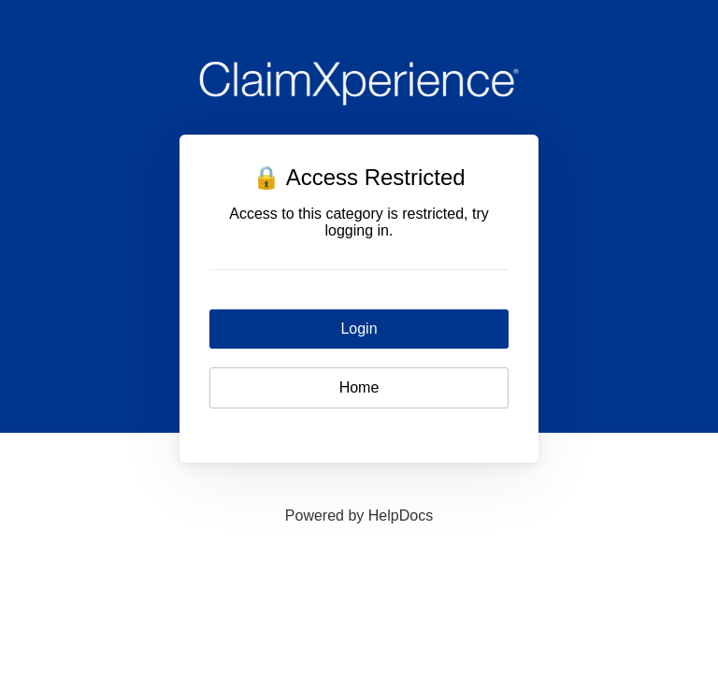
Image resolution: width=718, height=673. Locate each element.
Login (358, 328)
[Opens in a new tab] (359, 515)
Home (359, 387)
